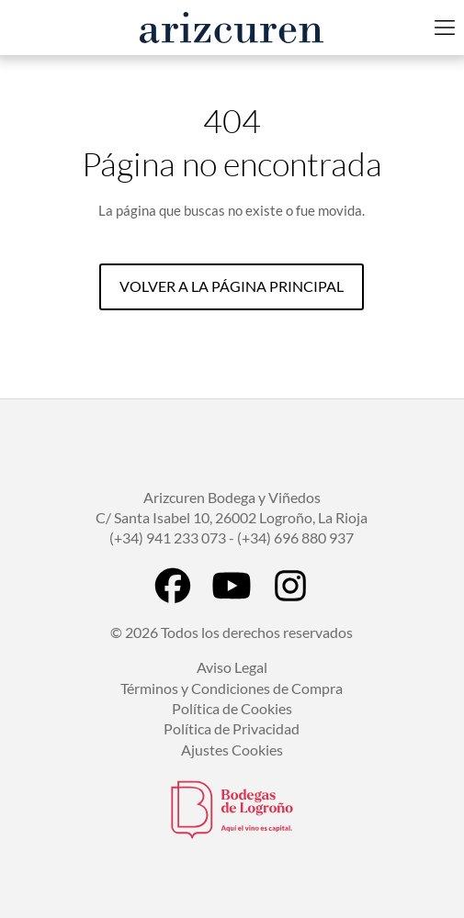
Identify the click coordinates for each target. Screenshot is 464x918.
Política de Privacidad (232, 728)
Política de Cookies (232, 708)
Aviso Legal (232, 667)
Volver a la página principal (231, 286)
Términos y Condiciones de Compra (231, 688)
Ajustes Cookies (232, 749)
